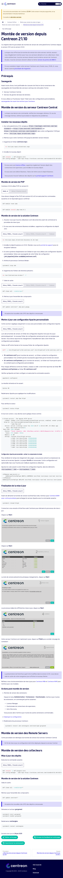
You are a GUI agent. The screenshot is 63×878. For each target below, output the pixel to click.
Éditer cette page (10, 837)
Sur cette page (6, 29)
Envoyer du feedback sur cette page (47, 837)
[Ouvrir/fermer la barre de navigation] (2, 4)
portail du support (47, 245)
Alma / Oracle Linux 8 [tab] (19, 191)
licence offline (20, 165)
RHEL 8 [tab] (5, 191)
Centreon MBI (40, 681)
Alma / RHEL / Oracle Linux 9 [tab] (36, 234)
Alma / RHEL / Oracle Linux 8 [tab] (12, 234)
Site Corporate (37, 865)
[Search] (50, 4)
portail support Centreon (44, 176)
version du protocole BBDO (47, 60)
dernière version (16, 17)
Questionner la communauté (13, 843)
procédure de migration (22, 68)
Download (36, 872)
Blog (34, 869)
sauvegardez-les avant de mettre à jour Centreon (18, 101)
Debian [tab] (51, 234)
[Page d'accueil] (2, 22)
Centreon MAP (52, 681)
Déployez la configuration (12, 717)
